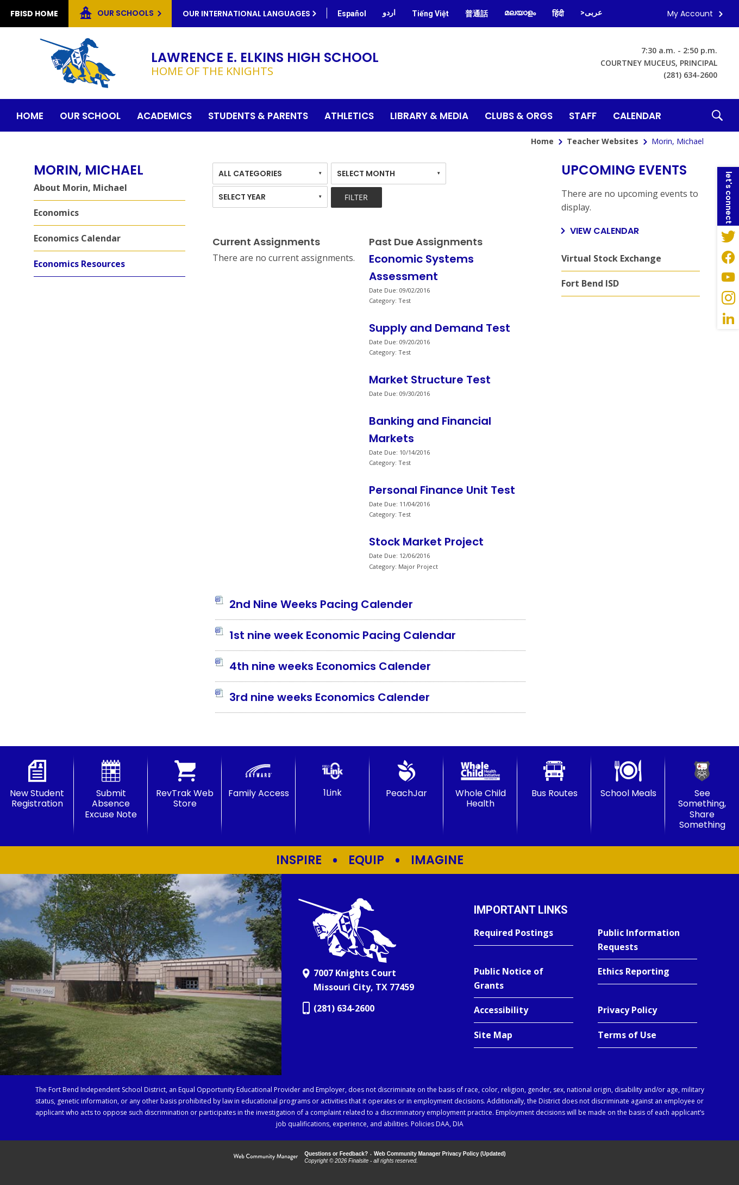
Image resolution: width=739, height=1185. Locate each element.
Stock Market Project (426, 541)
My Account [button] (690, 13)
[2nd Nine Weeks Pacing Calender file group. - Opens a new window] (321, 604)
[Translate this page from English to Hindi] (558, 13)
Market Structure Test (430, 379)
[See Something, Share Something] (702, 795)
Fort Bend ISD (590, 283)
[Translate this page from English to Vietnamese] (430, 13)
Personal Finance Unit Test (442, 490)
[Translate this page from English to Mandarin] (476, 13)
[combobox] (270, 173)
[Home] (30, 115)
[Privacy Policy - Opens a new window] (647, 1010)
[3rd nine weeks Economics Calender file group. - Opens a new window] (329, 697)
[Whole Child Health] (480, 784)
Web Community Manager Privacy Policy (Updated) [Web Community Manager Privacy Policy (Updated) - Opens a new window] (440, 1154)
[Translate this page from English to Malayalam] (520, 12)
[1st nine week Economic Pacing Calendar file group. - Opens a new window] (342, 635)
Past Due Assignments (426, 242)
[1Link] (332, 779)
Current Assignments (266, 242)
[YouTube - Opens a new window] (728, 277)
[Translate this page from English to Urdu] (389, 12)
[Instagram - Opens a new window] (728, 298)
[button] (717, 115)
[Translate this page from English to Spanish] (352, 13)
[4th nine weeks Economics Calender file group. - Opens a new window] (330, 666)
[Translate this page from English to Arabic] (591, 12)
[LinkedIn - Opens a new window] (728, 318)
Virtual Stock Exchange (611, 258)
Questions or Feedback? (336, 1154)
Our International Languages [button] (246, 13)
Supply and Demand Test (439, 328)
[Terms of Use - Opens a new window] (647, 1035)
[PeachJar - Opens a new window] (406, 779)
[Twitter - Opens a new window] (728, 236)
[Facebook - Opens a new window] (728, 256)
